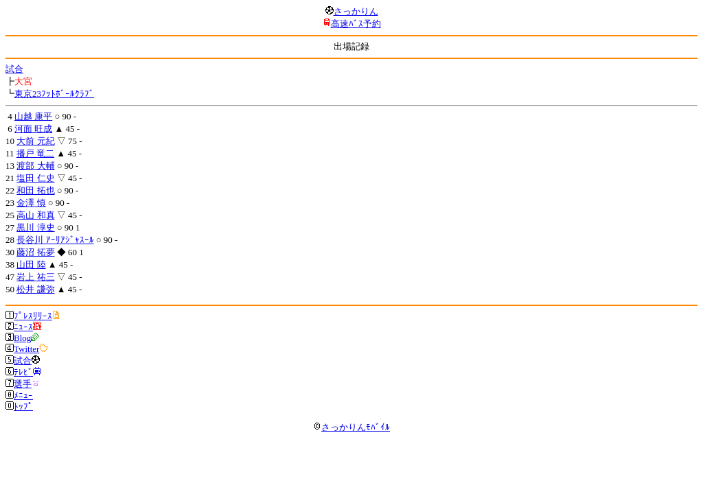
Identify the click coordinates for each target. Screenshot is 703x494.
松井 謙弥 (35, 289)
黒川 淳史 (35, 227)
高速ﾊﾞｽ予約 (356, 24)
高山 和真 (35, 215)
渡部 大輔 (35, 166)
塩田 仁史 (35, 178)
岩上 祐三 (35, 277)
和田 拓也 (35, 190)
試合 (14, 69)
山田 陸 (30, 264)
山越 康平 (33, 116)
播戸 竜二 (35, 153)
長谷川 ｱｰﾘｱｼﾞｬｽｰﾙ (54, 240)
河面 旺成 (33, 129)
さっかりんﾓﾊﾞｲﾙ (351, 427)
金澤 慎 (30, 203)
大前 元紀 (35, 141)
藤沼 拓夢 (35, 252)
